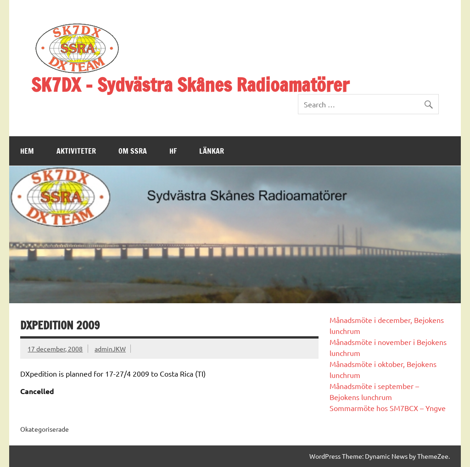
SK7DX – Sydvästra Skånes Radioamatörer (190, 85)
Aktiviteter (76, 151)
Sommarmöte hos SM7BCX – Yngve (388, 407)
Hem (27, 151)
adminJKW (110, 349)
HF (173, 151)
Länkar (211, 151)
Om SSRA (132, 151)
